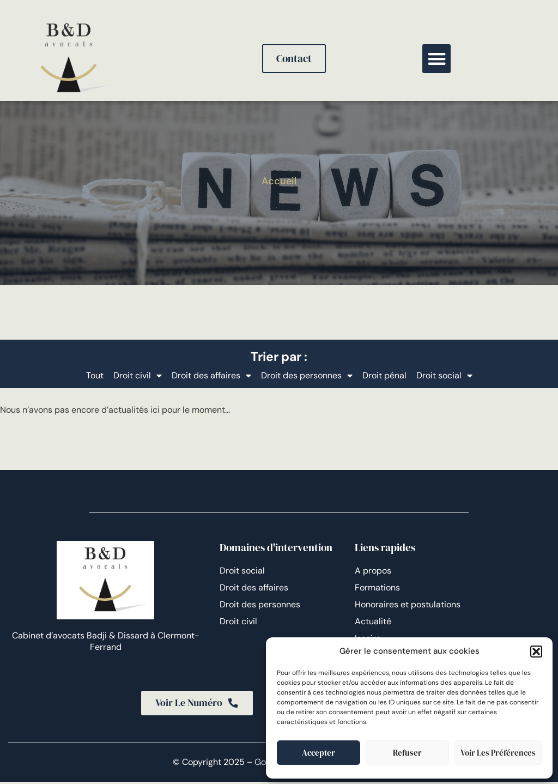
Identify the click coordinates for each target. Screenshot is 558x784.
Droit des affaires (211, 375)
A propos (373, 570)
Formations (377, 587)
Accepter (318, 752)
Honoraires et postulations (407, 604)
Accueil (279, 181)
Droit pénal (384, 375)
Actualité (373, 621)
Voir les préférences (498, 752)
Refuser (407, 752)
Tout (95, 375)
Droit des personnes (307, 375)
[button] (536, 651)
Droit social (444, 375)
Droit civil (137, 375)
